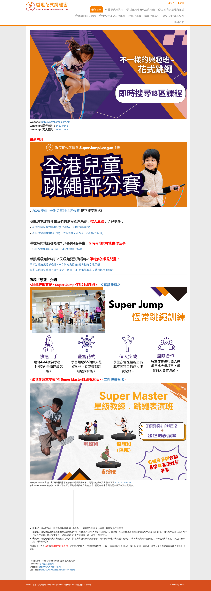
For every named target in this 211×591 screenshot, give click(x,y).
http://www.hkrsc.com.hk (55, 121)
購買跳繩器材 (152, 15)
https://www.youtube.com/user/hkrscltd (57, 570)
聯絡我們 (179, 22)
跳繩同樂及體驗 (85, 15)
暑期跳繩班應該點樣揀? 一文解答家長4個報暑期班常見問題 (65, 264)
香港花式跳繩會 (47, 563)
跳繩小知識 (134, 15)
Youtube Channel (123, 482)
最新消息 (96, 9)
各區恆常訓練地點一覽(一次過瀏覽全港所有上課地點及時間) (67, 233)
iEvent (182, 584)
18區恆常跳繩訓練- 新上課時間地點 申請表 (57, 248)
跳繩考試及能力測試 (171, 9)
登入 (172, 3)
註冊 (181, 3)
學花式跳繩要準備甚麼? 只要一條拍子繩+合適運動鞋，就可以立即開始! (72, 269)
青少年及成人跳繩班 (112, 15)
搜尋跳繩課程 (114, 9)
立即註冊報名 (111, 285)
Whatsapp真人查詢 (173, 15)
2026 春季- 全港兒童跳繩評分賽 (56, 211)
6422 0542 (62, 125)
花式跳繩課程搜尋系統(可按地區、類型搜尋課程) (61, 227)
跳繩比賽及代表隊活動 (140, 9)
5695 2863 (62, 129)
